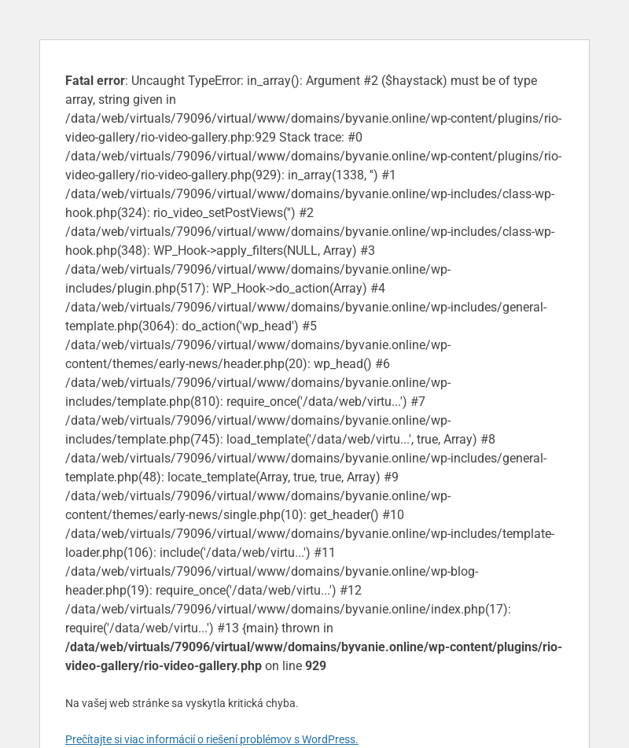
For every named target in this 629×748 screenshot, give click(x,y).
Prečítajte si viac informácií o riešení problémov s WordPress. (212, 739)
